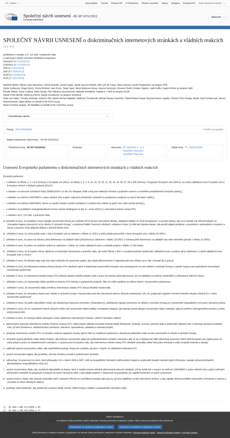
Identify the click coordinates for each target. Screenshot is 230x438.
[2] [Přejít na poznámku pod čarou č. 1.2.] (153, 197)
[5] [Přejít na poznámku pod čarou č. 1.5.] (104, 303)
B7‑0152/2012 (22, 61)
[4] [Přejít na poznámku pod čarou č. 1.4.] (101, 209)
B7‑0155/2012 (16, 71)
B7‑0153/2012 (22, 64)
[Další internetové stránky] (212, 3)
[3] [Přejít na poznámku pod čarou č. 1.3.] (143, 203)
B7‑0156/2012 (17, 75)
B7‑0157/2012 (16, 78)
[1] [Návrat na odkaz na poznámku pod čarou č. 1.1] (4, 407)
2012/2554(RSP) (23, 129)
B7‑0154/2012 (16, 68)
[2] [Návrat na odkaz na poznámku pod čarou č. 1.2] (4, 410)
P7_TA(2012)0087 (194, 147)
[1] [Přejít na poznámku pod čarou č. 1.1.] (181, 191)
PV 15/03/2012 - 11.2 (133, 147)
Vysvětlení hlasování (133, 150)
